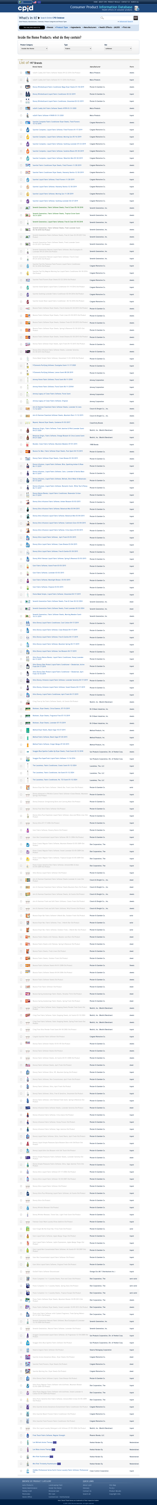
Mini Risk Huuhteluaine (41, 1456)
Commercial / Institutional (59, 1497)
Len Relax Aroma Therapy (42, 1449)
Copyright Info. (115, 1494)
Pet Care (52, 1494)
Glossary (86, 1488)
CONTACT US (125, 2)
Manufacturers (90, 27)
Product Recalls (115, 1491)
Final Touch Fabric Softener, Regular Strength (49, 1435)
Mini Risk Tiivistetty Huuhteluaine (45, 1464)
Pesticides (26, 1494)
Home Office (27, 1497)
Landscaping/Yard (55, 1485)
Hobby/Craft (27, 1491)
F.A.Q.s (111, 1488)
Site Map (112, 1485)
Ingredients (76, 27)
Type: (66, 45)
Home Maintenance (29, 1488)
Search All (87, 1494)
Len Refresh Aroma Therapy (42, 1442)
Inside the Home (55, 1488)
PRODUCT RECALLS (114, 2)
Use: (105, 45)
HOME (96, 2)
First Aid (126, 27)
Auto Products (27, 1485)
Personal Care (54, 1491)
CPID (25, 8)
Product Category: (26, 45)
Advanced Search (126, 22)
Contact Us (87, 1491)
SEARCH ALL (135, 2)
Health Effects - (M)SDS (109, 27)
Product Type (62, 27)
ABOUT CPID (103, 2)
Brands (50, 27)
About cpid (87, 1485)
